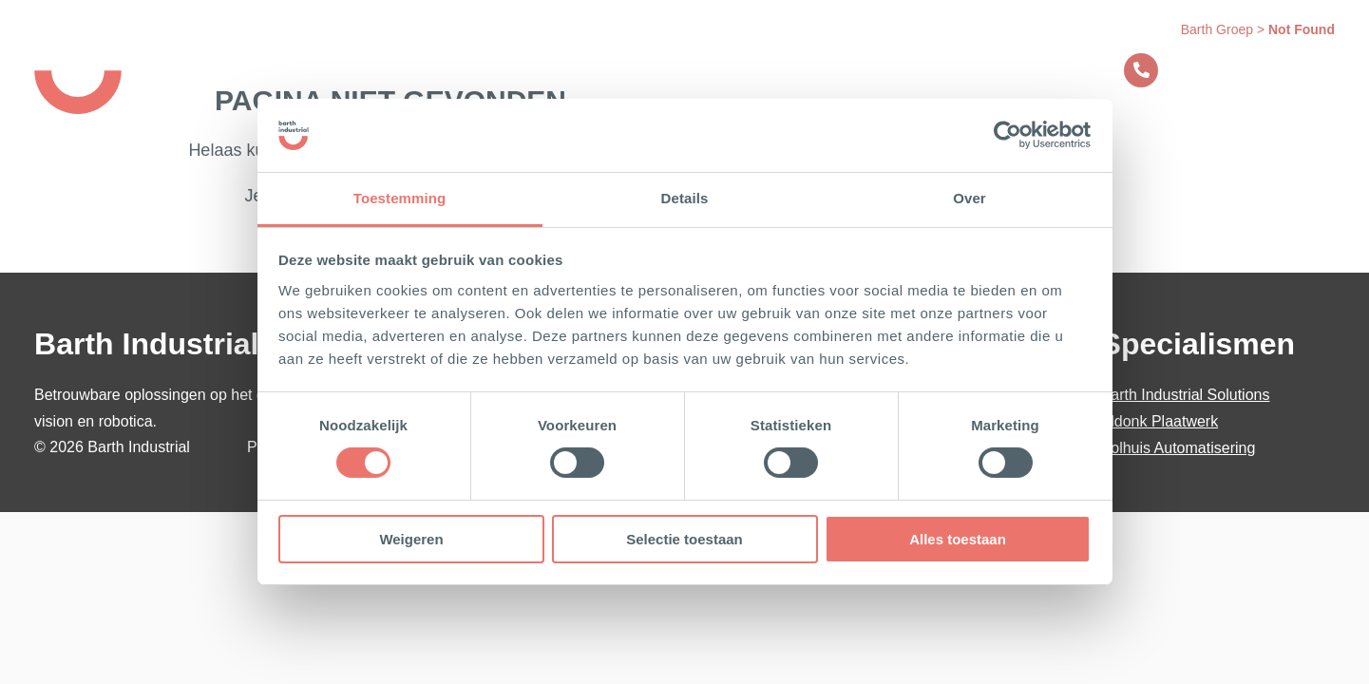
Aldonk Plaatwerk (1160, 421)
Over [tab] (969, 198)
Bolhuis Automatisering (1178, 448)
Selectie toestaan (684, 539)
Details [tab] (685, 198)
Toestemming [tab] (400, 198)
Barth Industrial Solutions (1185, 395)
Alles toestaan (957, 539)
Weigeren (411, 539)
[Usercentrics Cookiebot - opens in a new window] (1007, 135)
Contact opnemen (1213, 70)
